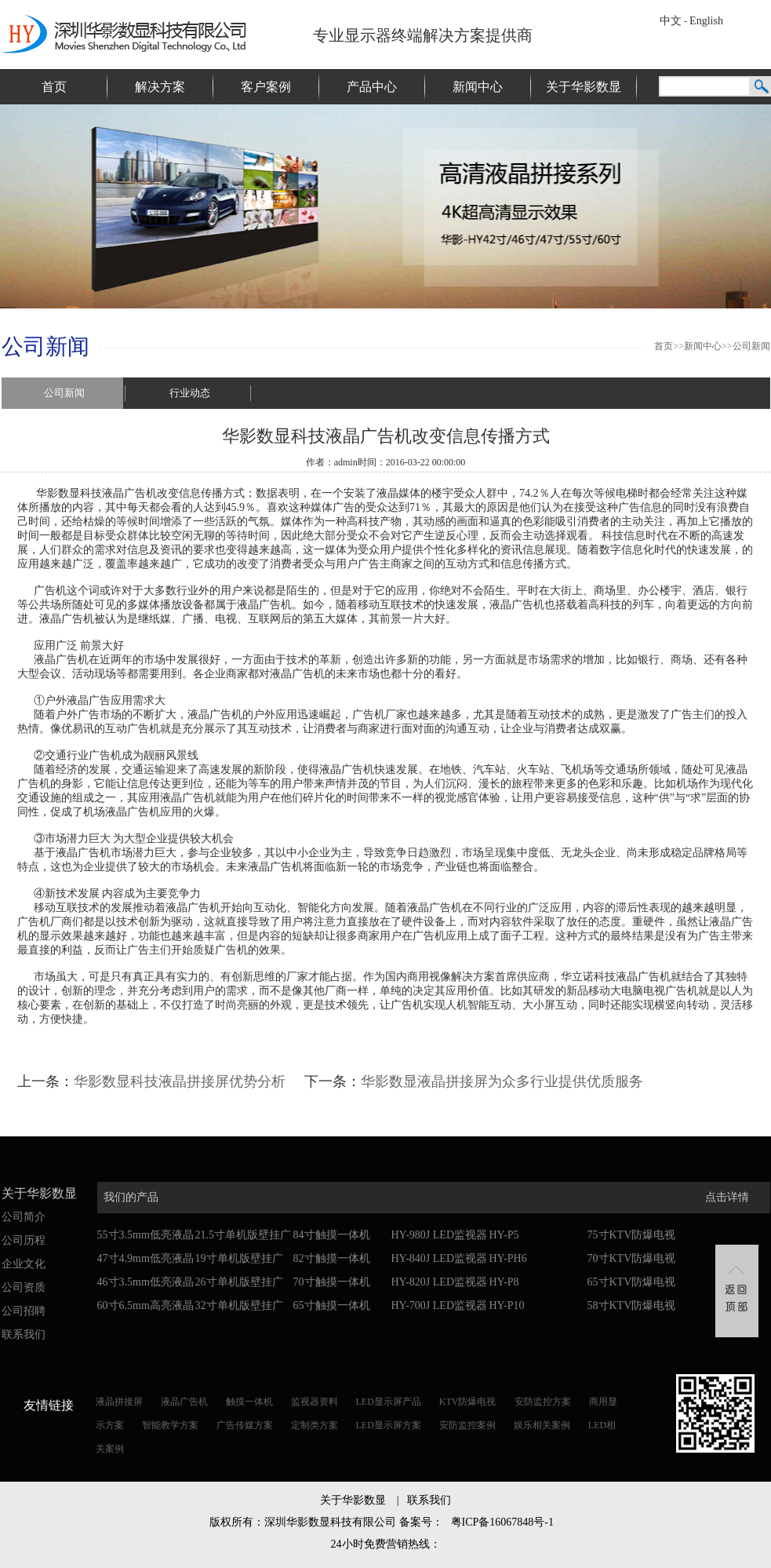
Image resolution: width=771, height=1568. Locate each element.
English (706, 21)
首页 (54, 86)
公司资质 (23, 1287)
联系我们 (23, 1334)
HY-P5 (504, 1235)
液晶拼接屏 (119, 1401)
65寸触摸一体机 (331, 1305)
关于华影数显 (583, 86)
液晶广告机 (184, 1401)
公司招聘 (23, 1311)
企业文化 (23, 1264)
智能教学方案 (170, 1425)
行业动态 (189, 393)
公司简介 (23, 1217)
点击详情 (727, 1197)
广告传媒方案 (244, 1425)
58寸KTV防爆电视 (631, 1305)
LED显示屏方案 (388, 1425)
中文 (671, 21)
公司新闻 (751, 346)
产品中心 (372, 86)
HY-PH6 (508, 1258)
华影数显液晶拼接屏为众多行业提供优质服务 (502, 1081)
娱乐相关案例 (542, 1425)
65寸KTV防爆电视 (631, 1282)
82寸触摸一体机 (331, 1258)
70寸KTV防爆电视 (631, 1258)
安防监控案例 (467, 1425)
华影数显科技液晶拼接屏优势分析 (179, 1081)
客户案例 (266, 86)
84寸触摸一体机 (331, 1235)
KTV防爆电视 (467, 1401)
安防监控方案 (543, 1401)
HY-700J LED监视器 (439, 1305)
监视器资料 (314, 1401)
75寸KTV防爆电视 (631, 1235)
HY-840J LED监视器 (439, 1258)
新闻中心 (478, 86)
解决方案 (160, 86)
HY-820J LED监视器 (439, 1282)
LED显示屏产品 (388, 1401)
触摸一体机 (249, 1401)
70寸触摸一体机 (331, 1282)
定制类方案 (314, 1425)
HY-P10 (507, 1305)
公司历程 (23, 1240)
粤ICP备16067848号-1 (502, 1522)
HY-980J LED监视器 (439, 1235)
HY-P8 (504, 1282)
